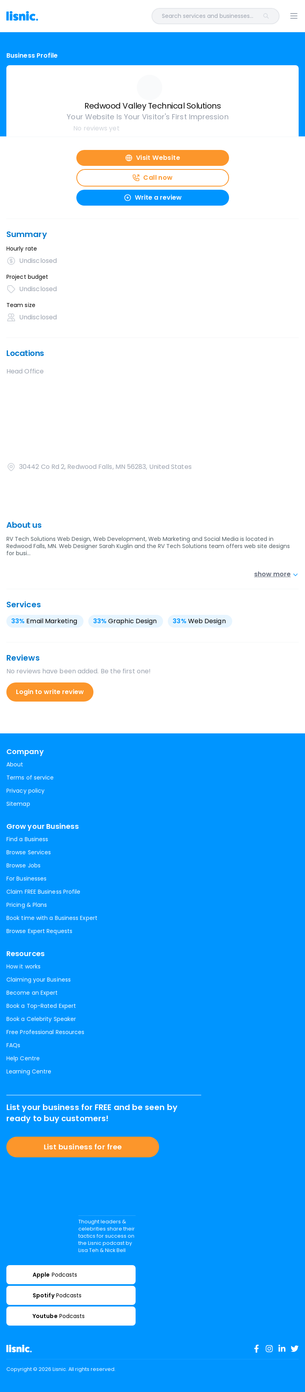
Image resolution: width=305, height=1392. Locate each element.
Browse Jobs (23, 865)
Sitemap (18, 804)
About (14, 764)
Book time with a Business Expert (51, 918)
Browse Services (28, 852)
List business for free (83, 1147)
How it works (23, 966)
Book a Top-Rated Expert (41, 1006)
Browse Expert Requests (39, 931)
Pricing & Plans (26, 905)
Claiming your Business (38, 980)
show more (276, 574)
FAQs (13, 1045)
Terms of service (30, 778)
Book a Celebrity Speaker (41, 1019)
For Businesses (26, 879)
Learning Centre (28, 1071)
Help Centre (23, 1058)
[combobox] (164, 16)
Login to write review (50, 691)
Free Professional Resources (45, 1032)
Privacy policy (25, 791)
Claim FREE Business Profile (43, 892)
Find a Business (27, 839)
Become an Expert (32, 993)
